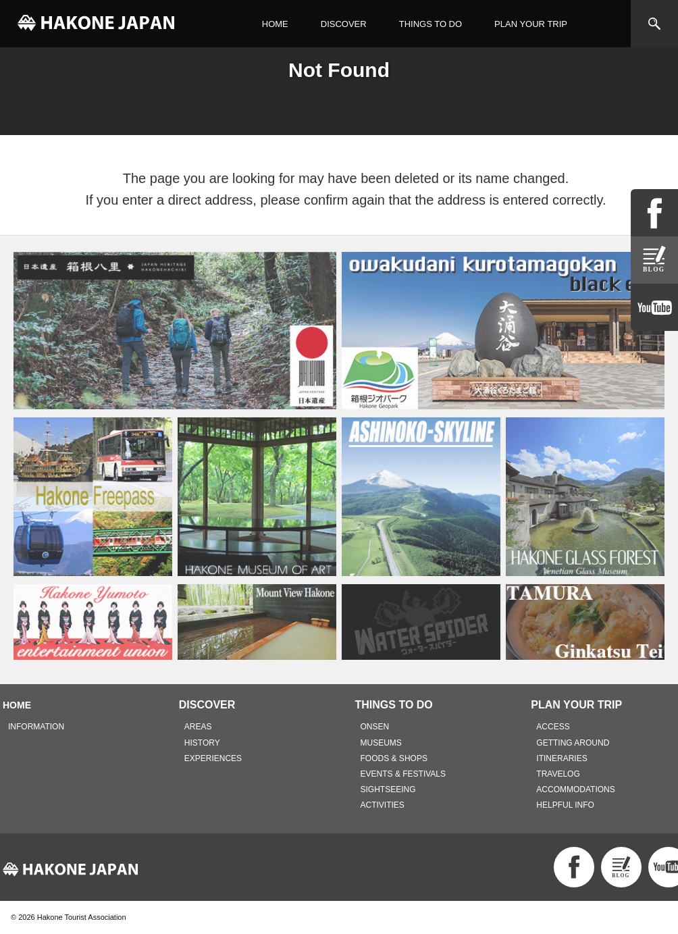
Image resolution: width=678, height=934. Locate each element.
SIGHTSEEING (388, 789)
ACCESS (552, 726)
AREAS (198, 726)
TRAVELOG (557, 774)
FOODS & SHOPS (394, 758)
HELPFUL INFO (565, 805)
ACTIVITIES (383, 805)
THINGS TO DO (430, 24)
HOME (275, 24)
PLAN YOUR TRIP (530, 24)
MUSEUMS (381, 743)
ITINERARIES (561, 758)
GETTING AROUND (572, 743)
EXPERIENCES (213, 758)
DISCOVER (344, 24)
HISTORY (202, 743)
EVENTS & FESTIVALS (403, 774)
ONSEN (375, 726)
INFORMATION (36, 726)
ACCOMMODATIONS (575, 789)
